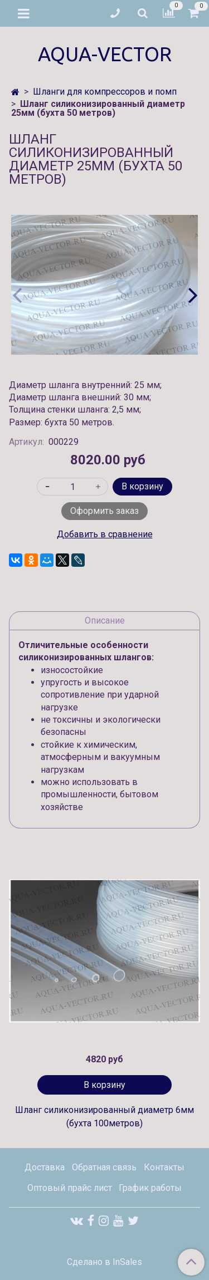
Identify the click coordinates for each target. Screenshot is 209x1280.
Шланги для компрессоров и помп (105, 91)
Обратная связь (104, 1167)
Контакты (164, 1167)
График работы (150, 1188)
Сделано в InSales (104, 1262)
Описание (105, 620)
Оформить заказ (104, 511)
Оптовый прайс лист (69, 1188)
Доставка (45, 1167)
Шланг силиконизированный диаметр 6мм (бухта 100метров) (104, 1117)
